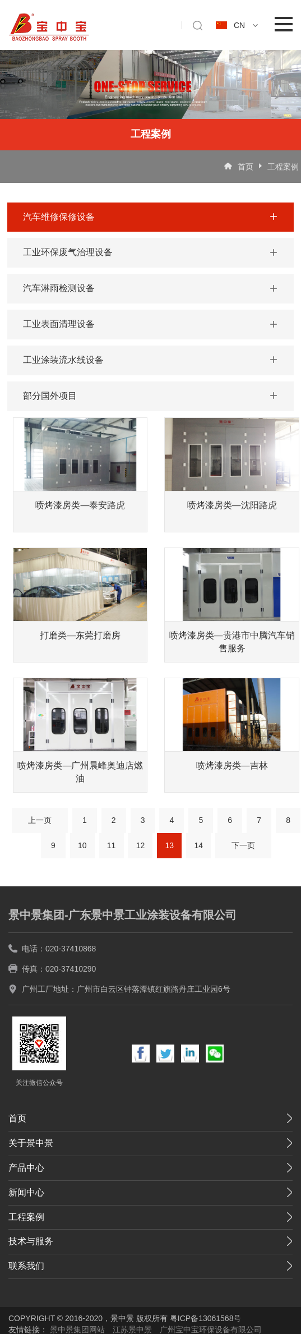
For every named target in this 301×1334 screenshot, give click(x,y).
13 (169, 845)
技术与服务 (30, 1241)
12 (140, 845)
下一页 (243, 845)
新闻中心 (26, 1192)
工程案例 (283, 166)
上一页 (40, 820)
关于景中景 (30, 1143)
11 (111, 845)
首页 (245, 166)
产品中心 (26, 1167)
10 (82, 845)
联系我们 (26, 1266)
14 (198, 845)
